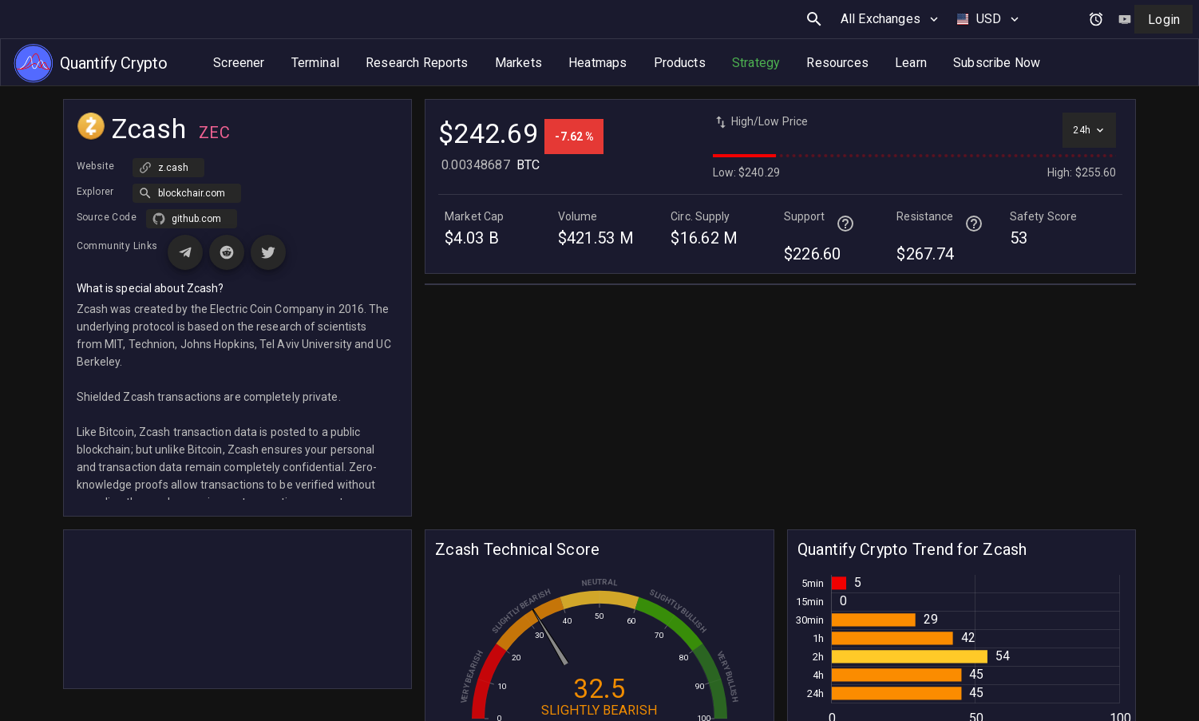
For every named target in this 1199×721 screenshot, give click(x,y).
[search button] (814, 19)
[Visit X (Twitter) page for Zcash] (268, 252)
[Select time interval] (1089, 130)
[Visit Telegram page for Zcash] (185, 252)
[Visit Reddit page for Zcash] (226, 252)
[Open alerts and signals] (1096, 19)
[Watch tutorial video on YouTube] (1124, 19)
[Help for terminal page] (845, 223)
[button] (187, 193)
